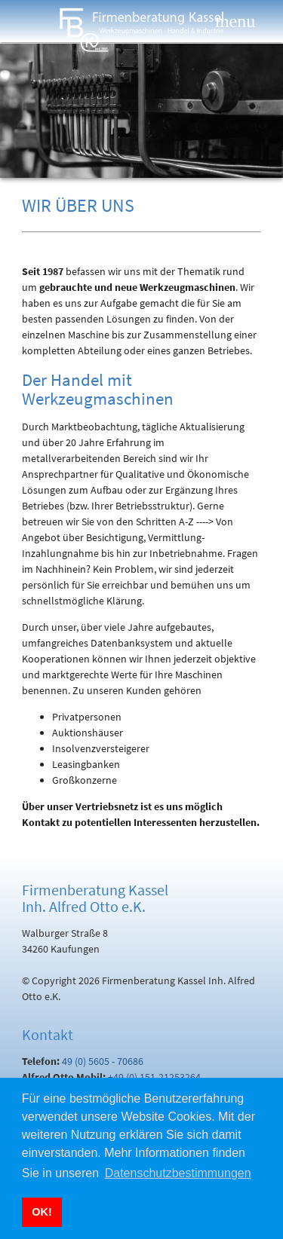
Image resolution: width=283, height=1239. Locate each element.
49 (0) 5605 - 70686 (102, 1061)
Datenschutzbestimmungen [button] (178, 1173)
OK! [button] (41, 1212)
